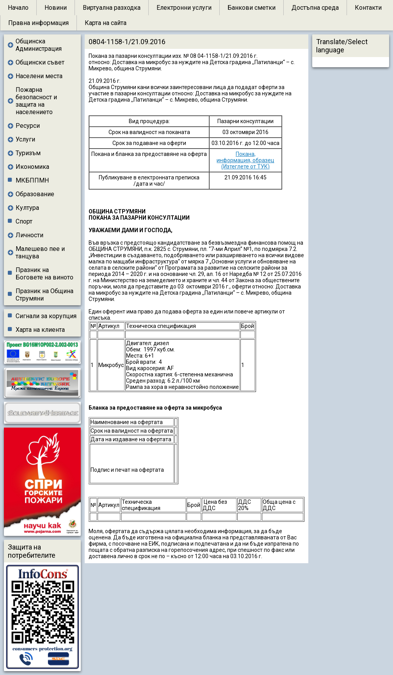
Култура (27, 207)
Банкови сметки (252, 7)
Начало (18, 7)
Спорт (24, 221)
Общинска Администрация (39, 45)
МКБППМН (32, 180)
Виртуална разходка (111, 7)
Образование (35, 194)
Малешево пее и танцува (40, 252)
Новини (55, 7)
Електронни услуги (184, 7)
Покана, (246, 154)
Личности (29, 235)
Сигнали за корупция (46, 316)
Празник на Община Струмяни (44, 294)
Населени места (39, 76)
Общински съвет (40, 62)
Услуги (25, 139)
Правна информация (38, 23)
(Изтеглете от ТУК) (245, 166)
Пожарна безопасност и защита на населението (36, 101)
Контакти (368, 7)
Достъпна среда (315, 7)
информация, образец (245, 160)
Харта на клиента (40, 329)
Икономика (32, 166)
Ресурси (28, 125)
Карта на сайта (105, 23)
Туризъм (28, 153)
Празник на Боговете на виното (44, 273)
